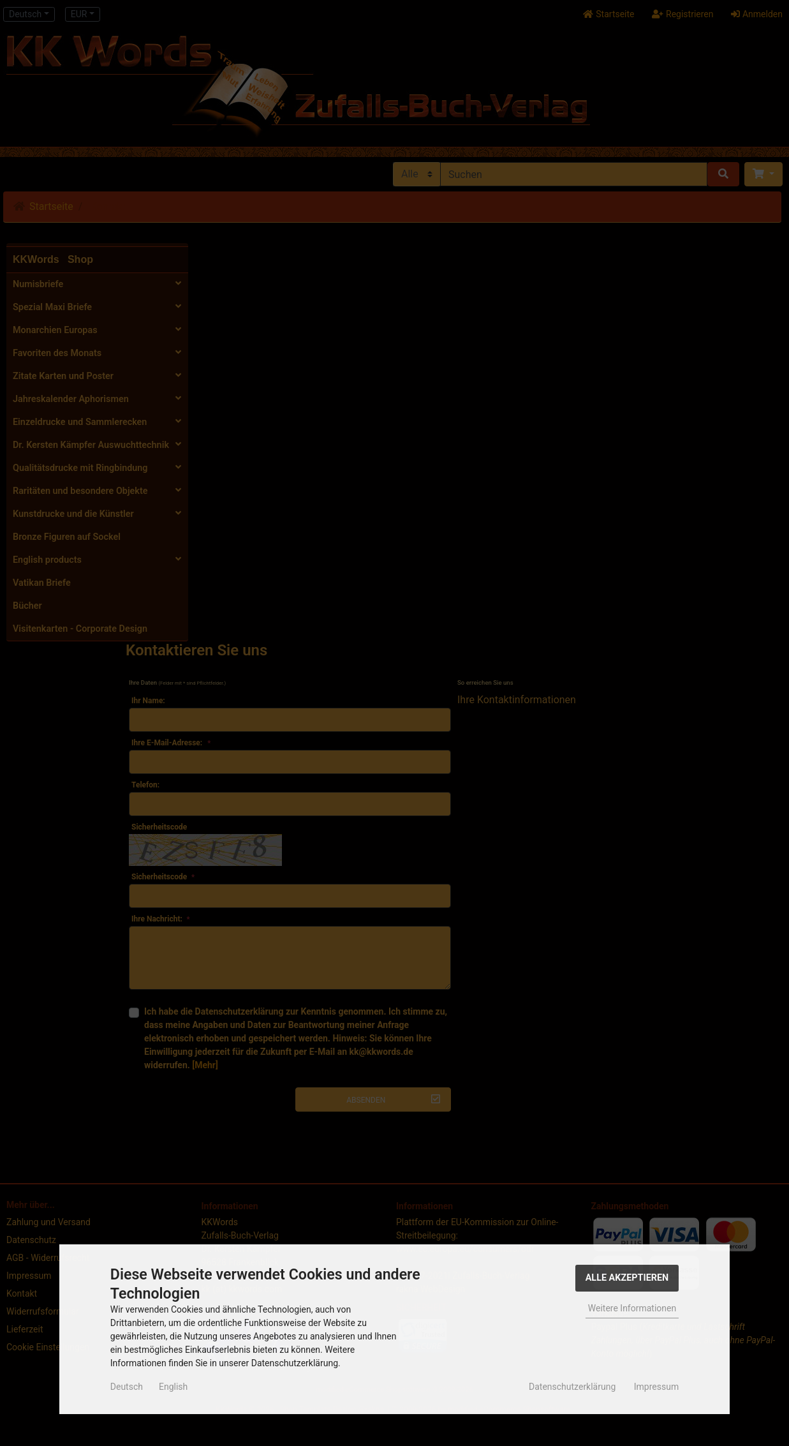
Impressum (656, 1387)
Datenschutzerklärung (572, 1387)
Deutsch (126, 1387)
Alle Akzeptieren (627, 1277)
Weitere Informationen (632, 1308)
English (173, 1387)
